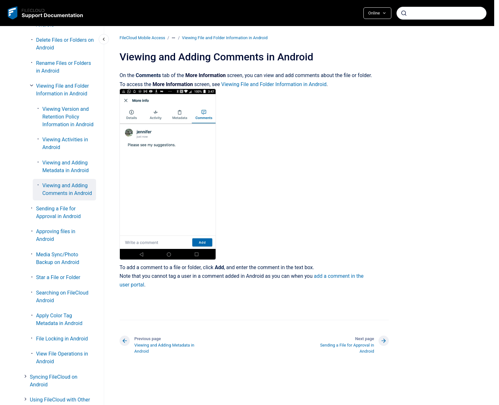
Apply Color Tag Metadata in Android (59, 319)
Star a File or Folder (58, 277)
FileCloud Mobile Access (142, 37)
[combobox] (441, 13)
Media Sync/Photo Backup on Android (57, 258)
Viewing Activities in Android (65, 143)
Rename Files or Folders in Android (63, 67)
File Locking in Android (62, 339)
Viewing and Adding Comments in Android (67, 189)
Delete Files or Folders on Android (65, 44)
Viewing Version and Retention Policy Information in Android (68, 117)
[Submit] (404, 13)
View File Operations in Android (62, 358)
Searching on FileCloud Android (62, 297)
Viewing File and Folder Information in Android (62, 90)
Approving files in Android (55, 235)
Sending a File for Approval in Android (58, 212)
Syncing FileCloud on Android (53, 381)
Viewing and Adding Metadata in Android (65, 166)
